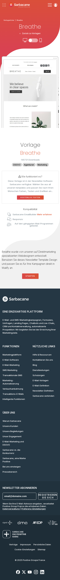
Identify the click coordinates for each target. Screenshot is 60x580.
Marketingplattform (12, 354)
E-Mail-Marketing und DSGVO (13, 443)
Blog (35, 365)
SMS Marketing (10, 370)
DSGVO (16, 165)
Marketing (42, 165)
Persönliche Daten (42, 544)
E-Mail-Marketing (11, 365)
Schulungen (39, 375)
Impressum (25, 544)
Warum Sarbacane (12, 421)
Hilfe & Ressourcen (42, 354)
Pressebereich (10, 471)
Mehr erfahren (44, 214)
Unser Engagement (12, 436)
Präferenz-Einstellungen (33, 508)
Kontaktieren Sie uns (43, 360)
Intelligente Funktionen (14, 399)
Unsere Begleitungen (13, 431)
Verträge (13, 544)
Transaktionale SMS (12, 375)
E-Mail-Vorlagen (40, 380)
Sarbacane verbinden (43, 396)
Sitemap (41, 549)
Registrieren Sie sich (47, 496)
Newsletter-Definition (43, 390)
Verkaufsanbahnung (13, 388)
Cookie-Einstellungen (25, 549)
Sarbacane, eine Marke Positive (14, 460)
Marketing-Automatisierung (11, 382)
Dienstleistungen (41, 370)
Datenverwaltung (11, 508)
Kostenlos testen (30, 197)
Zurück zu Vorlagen (30, 33)
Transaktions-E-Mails (13, 394)
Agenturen (29, 165)
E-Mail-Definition (41, 385)
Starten (30, 276)
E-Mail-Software (11, 360)
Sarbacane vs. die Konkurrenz (11, 451)
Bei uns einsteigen (12, 466)
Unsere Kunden (10, 426)
